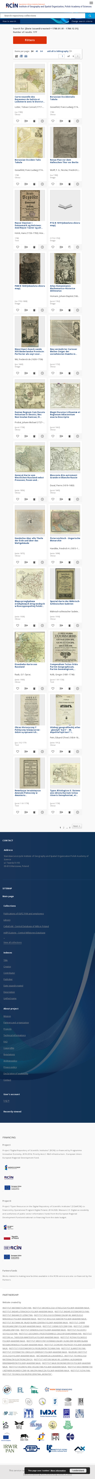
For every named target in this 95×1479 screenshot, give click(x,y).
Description (9, 992)
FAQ (6, 1041)
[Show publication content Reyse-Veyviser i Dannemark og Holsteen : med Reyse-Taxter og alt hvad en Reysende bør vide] (34, 247)
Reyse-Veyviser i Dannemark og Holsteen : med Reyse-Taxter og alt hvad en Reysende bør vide (29, 225)
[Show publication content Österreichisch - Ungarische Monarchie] (69, 562)
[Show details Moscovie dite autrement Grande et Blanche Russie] (77, 499)
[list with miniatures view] (21, 56)
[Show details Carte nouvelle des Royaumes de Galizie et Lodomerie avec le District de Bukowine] (42, 121)
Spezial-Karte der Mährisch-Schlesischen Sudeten (65, 602)
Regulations (9, 1054)
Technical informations (15, 1035)
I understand (78, 1470)
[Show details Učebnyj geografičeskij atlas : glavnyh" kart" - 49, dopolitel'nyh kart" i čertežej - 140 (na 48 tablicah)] (77, 751)
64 (41, 51)
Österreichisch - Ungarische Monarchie (65, 539)
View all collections (13, 942)
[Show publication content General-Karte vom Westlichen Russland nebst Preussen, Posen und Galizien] (34, 499)
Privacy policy (10, 1067)
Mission (7, 1016)
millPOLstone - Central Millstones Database (24, 932)
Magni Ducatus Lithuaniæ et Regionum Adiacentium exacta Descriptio (65, 414)
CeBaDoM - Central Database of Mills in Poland (26, 926)
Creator (7, 966)
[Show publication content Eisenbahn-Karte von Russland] (34, 688)
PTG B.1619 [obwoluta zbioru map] (65, 224)
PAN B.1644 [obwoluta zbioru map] (30, 287)
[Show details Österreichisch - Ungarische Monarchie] (77, 562)
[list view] (25, 56)
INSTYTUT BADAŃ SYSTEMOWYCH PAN (72, 1311)
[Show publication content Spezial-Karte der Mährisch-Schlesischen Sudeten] (69, 625)
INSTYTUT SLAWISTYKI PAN (73, 1348)
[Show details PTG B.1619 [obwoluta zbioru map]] (77, 247)
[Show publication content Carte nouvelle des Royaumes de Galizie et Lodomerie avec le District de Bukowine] (34, 121)
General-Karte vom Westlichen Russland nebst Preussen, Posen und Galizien (29, 477)
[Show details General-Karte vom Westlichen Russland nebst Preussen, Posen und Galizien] (42, 499)
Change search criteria (82, 21)
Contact (7, 1079)
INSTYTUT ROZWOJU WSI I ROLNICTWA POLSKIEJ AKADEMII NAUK (38, 1367)
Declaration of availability (16, 1073)
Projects (7, 1029)
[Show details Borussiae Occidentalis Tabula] (77, 121)
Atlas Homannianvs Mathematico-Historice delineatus (62, 288)
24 (32, 51)
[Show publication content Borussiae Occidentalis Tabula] (69, 121)
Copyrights (9, 1048)
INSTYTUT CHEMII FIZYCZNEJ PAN (58, 1326)
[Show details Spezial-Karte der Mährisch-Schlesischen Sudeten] (77, 625)
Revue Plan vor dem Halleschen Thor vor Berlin (64, 161)
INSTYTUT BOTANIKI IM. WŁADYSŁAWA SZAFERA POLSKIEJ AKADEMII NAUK (35, 1322)
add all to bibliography (59, 51)
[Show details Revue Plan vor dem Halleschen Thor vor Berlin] (77, 184)
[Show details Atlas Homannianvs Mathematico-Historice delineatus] (77, 310)
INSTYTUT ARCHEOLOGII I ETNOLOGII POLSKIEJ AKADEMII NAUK (61, 1307)
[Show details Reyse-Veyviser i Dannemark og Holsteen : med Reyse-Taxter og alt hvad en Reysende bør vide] (42, 247)
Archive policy (10, 1060)
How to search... (10, 21)
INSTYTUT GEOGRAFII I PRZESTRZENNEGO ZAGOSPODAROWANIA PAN (50, 1333)
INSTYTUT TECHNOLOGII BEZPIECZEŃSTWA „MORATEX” (27, 1374)
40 (37, 51)
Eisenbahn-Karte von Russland (26, 665)
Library (7, 920)
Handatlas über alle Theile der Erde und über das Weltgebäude (29, 540)
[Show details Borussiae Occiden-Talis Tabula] (42, 184)
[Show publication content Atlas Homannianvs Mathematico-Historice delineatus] (69, 310)
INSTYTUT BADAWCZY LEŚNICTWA (18, 1315)
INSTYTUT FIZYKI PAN (80, 1370)
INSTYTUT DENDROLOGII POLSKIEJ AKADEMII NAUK (43, 1330)
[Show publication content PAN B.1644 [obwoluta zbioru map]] (34, 310)
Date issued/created (13, 985)
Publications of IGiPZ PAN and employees (24, 913)
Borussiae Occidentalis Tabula (62, 98)
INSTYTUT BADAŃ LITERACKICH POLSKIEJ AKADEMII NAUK (28, 1311)
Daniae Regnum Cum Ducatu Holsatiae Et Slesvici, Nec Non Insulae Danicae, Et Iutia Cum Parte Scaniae (30, 414)
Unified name (10, 998)
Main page (8, 896)
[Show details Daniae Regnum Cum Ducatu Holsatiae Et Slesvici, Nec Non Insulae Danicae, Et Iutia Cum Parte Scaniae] (42, 436)
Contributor (9, 973)
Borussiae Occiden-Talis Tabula (28, 161)
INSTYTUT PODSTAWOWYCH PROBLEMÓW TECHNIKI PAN (34, 1348)
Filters (30, 40)
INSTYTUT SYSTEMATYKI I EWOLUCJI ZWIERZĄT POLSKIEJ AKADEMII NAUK (35, 1352)
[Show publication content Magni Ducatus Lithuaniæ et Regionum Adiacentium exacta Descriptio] (69, 436)
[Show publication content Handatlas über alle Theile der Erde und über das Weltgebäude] (34, 562)
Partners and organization (16, 1022)
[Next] (77, 56)
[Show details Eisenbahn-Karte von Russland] (42, 688)
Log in (6, 1100)
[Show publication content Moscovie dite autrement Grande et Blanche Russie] (69, 499)
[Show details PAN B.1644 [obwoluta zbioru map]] (42, 310)
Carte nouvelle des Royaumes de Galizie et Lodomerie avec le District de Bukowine (29, 99)
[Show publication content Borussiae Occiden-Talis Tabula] (34, 184)
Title (6, 960)
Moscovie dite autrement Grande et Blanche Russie (63, 476)
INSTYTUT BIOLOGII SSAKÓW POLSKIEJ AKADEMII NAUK (62, 1319)
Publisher (8, 979)
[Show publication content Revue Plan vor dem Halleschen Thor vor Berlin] (69, 184)
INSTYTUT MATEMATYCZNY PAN (17, 1307)
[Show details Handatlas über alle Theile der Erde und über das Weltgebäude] (42, 562)
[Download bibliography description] (25, 121)
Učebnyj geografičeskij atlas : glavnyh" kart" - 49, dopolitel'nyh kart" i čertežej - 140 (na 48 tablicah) (65, 729)
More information (58, 1471)
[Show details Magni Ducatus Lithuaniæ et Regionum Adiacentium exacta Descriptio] (77, 436)
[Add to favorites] (17, 121)
